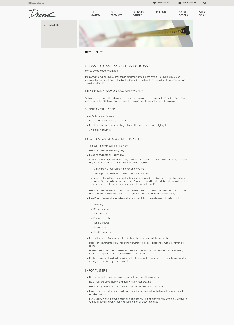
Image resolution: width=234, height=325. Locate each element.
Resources (162, 12)
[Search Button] (204, 3)
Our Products (116, 14)
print (90, 52)
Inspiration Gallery (139, 14)
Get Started (95, 14)
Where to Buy (202, 14)
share (101, 52)
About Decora (183, 14)
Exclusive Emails (189, 3)
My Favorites (163, 3)
